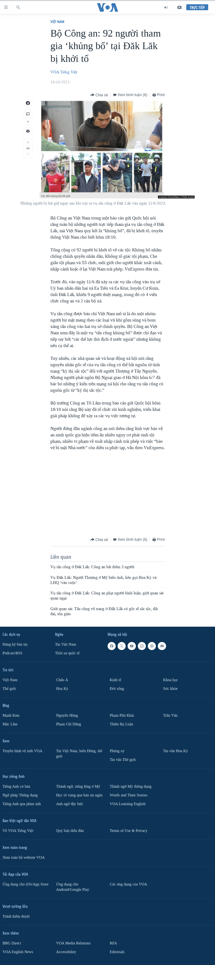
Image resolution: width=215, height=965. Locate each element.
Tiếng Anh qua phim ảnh (22, 803)
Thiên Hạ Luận (121, 724)
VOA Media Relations (73, 943)
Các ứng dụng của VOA (128, 884)
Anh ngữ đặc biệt (69, 803)
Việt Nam (57, 21)
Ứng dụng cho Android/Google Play (72, 887)
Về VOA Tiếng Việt (18, 830)
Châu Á (62, 679)
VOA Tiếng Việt (63, 72)
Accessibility (66, 951)
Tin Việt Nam (65, 644)
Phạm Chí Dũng (68, 724)
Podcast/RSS (12, 653)
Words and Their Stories (128, 795)
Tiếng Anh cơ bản (16, 786)
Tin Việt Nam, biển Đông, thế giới (79, 754)
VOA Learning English (127, 803)
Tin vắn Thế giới (123, 759)
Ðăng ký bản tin (15, 644)
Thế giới (9, 688)
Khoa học (170, 679)
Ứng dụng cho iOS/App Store (25, 884)
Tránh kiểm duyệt (16, 916)
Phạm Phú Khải (122, 715)
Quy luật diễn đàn (70, 830)
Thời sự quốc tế (67, 653)
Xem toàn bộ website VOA (24, 857)
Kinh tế (115, 679)
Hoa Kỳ (62, 688)
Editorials (117, 951)
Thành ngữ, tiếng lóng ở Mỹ (78, 786)
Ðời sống (117, 688)
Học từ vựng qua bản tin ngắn (79, 795)
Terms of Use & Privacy (128, 830)
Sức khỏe (170, 688)
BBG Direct (12, 943)
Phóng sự (117, 751)
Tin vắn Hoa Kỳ (175, 751)
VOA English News (18, 951)
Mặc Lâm (10, 724)
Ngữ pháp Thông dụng (20, 795)
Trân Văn (170, 715)
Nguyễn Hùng (67, 715)
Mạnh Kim (11, 715)
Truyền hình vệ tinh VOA (22, 751)
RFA (113, 943)
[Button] (99, 95)
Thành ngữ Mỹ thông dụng (130, 786)
